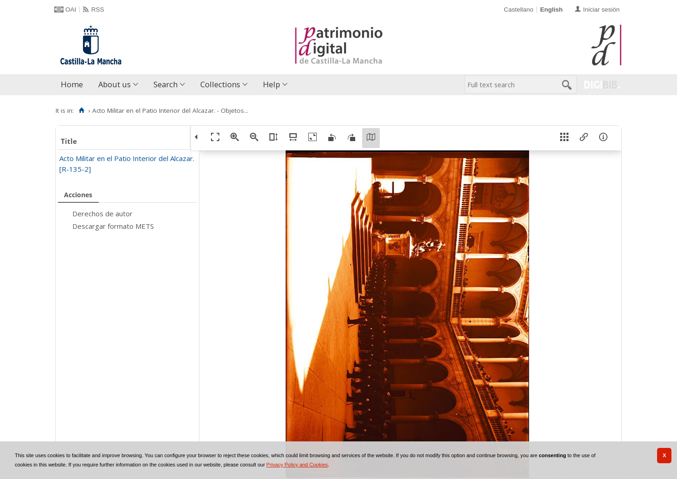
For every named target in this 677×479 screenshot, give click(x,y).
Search (165, 84)
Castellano (518, 9)
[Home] (81, 110)
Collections (220, 84)
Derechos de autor (102, 213)
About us (114, 84)
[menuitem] (74, 84)
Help (271, 84)
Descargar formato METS (113, 226)
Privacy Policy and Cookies (297, 464)
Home (72, 84)
